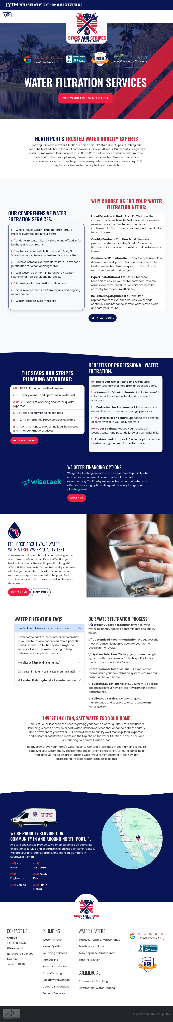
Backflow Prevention (56, 980)
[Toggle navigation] (7, 14)
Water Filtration (53, 940)
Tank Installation (89, 960)
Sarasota (39, 867)
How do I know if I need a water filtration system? (43, 628)
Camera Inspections (56, 987)
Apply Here (76, 497)
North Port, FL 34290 (20, 954)
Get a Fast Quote (102, 318)
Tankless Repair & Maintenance (99, 940)
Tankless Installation (92, 946)
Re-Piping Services (55, 953)
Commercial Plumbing (93, 981)
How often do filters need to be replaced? (39, 662)
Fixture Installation (55, 966)
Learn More (40, 592)
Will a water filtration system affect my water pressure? (47, 680)
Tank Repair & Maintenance (97, 953)
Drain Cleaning (52, 973)
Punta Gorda (40, 887)
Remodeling (50, 960)
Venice (21, 885)
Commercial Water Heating (97, 988)
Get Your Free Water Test (85, 98)
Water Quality (52, 946)
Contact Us (19, 592)
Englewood (17, 878)
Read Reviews (46, 62)
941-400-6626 (16, 943)
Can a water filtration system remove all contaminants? (46, 671)
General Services (54, 993)
